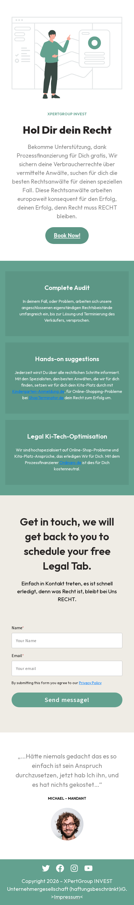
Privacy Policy (90, 682)
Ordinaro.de (70, 462)
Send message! (67, 700)
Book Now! (67, 235)
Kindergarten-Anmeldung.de (38, 391)
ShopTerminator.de (46, 397)
